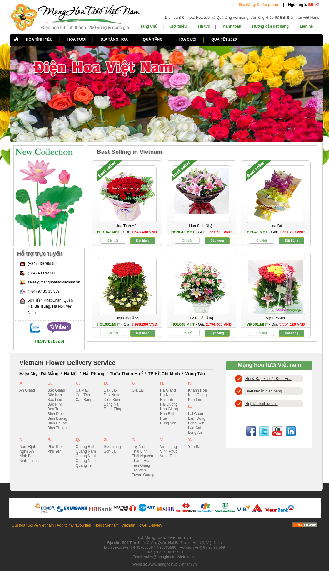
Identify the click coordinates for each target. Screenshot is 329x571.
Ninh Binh (27, 456)
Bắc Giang (56, 390)
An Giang (27, 390)
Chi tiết (112, 240)
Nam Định (27, 446)
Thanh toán (231, 26)
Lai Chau (195, 414)
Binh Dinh (55, 414)
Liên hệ (306, 26)
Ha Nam (167, 395)
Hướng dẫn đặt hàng (270, 26)
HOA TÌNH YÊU (39, 39)
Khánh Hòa (197, 390)
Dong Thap (113, 409)
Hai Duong (169, 404)
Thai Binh (140, 451)
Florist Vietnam (106, 525)
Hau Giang (169, 409)
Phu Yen (54, 451)
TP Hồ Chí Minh (164, 373)
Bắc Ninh (55, 404)
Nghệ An (26, 451)
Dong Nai (111, 404)
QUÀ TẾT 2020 (224, 39)
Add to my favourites (74, 525)
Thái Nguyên (142, 456)
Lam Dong (196, 418)
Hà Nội (70, 373)
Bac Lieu (54, 399)
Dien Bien (112, 399)
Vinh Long (168, 446)
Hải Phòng (93, 373)
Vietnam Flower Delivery (142, 525)
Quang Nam (86, 451)
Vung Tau (168, 456)
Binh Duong (57, 418)
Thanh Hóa (141, 461)
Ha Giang (168, 390)
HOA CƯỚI (187, 39)
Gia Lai (138, 390)
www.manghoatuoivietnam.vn (172, 564)
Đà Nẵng (50, 373)
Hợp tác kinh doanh (261, 404)
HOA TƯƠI (76, 39)
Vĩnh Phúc (168, 451)
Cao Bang (84, 399)
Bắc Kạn (54, 395)
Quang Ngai (86, 456)
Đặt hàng (142, 240)
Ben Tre (54, 409)
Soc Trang (112, 446)
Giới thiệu (178, 26)
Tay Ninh (139, 446)
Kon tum (195, 399)
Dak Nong (112, 395)
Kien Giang (197, 395)
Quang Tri (84, 465)
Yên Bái (194, 446)
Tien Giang (141, 465)
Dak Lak (110, 390)
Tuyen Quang (143, 475)
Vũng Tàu (195, 373)
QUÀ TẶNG (152, 39)
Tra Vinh (139, 470)
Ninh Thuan (29, 461)
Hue (163, 418)
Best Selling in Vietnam (129, 151)
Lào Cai (194, 428)
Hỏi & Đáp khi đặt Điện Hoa (268, 378)
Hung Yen (168, 423)
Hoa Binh (167, 414)
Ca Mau (82, 390)
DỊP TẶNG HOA (114, 39)
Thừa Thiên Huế (126, 373)
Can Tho (83, 395)
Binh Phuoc (57, 423)
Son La (110, 451)
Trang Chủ (148, 26)
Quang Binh (85, 446)
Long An (195, 432)
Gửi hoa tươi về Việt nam (33, 525)
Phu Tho (54, 446)
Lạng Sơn (196, 423)
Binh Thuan (57, 428)
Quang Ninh (86, 461)
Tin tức (203, 26)
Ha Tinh (166, 399)
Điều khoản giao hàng (263, 391)
